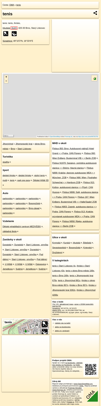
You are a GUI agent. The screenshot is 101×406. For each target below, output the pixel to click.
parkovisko (8, 198)
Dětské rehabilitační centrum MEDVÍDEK (22, 226)
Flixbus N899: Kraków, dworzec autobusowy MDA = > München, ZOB (73, 173)
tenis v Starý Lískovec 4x (64, 266)
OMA (11, 5)
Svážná (19, 269)
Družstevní (57, 252)
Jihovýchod (8, 144)
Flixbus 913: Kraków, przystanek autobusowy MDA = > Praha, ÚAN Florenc (73, 217)
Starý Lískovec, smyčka (37, 245)
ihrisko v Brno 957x (78, 285)
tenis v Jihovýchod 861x (69, 280)
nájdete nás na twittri (62, 323)
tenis (18, 5)
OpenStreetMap (55, 136)
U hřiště (8, 264)
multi (5, 180)
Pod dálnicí (42, 259)
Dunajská (7, 245)
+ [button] (6, 77)
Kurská (66, 243)
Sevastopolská (59, 248)
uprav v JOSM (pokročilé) (83, 304)
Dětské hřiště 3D (41, 180)
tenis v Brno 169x (60, 275)
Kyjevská (87, 248)
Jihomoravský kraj (24, 144)
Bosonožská (34, 203)
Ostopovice (41, 264)
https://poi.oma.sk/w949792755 (88, 136)
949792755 (56, 306)
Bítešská (87, 243)
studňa (6, 162)
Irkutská (10, 28)
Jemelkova (8, 269)
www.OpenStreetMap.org (83, 384)
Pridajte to (70, 402)
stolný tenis (39, 175)
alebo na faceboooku (63, 327)
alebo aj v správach (62, 331)
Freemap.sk (68, 136)
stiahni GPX (56, 310)
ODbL (81, 386)
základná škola (10, 231)
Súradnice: (8, 41)
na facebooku (70, 363)
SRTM (77, 400)
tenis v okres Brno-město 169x (80, 271)
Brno (13, 149)
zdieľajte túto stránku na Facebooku (67, 364)
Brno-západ (34, 208)
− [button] (6, 81)
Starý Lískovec (24, 149)
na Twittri (76, 365)
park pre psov (23, 180)
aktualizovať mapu (66, 304)
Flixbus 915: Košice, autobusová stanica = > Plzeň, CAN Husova (73, 187)
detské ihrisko (9, 175)
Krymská (56, 243)
